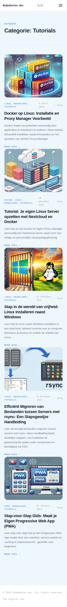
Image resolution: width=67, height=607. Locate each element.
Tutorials (10, 107)
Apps (7, 506)
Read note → (12, 146)
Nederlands (20, 104)
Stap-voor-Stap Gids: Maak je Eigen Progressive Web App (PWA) (30, 521)
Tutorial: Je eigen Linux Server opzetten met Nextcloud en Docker (31, 216)
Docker (8, 200)
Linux (7, 104)
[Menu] (60, 5)
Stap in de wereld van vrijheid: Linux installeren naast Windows (31, 311)
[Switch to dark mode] (40, 5)
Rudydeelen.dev (13, 5)
